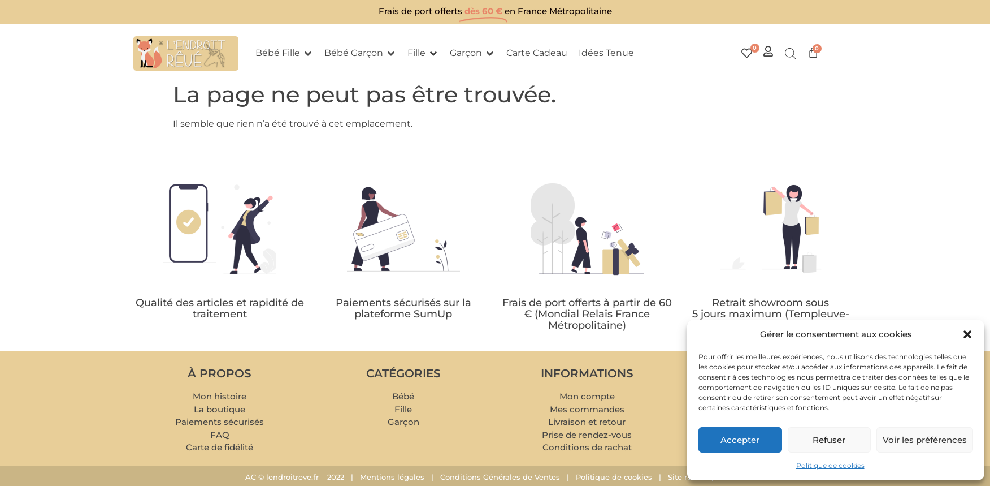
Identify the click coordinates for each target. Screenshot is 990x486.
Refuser (829, 440)
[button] (967, 334)
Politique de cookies (830, 465)
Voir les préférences (925, 440)
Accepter (739, 440)
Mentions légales (392, 476)
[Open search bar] (790, 53)
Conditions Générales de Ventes (500, 476)
